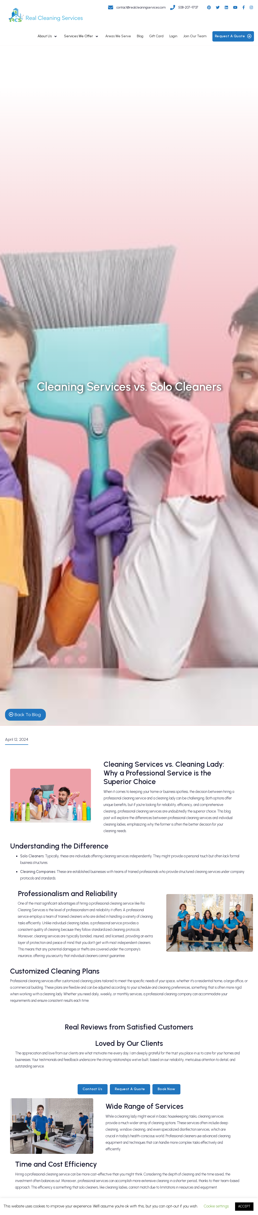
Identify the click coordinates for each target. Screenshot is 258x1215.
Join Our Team (195, 36)
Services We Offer (78, 36)
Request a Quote (130, 1089)
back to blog (25, 714)
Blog (140, 36)
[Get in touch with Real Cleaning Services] (139, 6)
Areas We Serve (118, 36)
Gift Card (156, 36)
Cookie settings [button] (216, 1206)
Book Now (166, 1089)
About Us (45, 36)
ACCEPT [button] (244, 1206)
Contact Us (92, 1089)
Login (173, 36)
